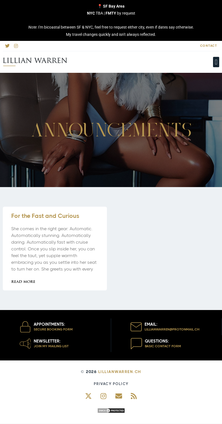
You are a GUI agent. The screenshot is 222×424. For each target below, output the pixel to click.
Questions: (157, 341)
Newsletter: (47, 341)
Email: (151, 324)
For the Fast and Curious (45, 216)
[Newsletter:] (25, 343)
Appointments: (49, 324)
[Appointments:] (25, 326)
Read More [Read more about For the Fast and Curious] (23, 282)
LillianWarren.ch (119, 371)
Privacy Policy (111, 384)
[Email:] (136, 326)
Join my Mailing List (51, 346)
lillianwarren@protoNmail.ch (172, 329)
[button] (216, 62)
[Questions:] (136, 343)
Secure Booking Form (53, 329)
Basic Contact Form (163, 346)
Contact (208, 46)
